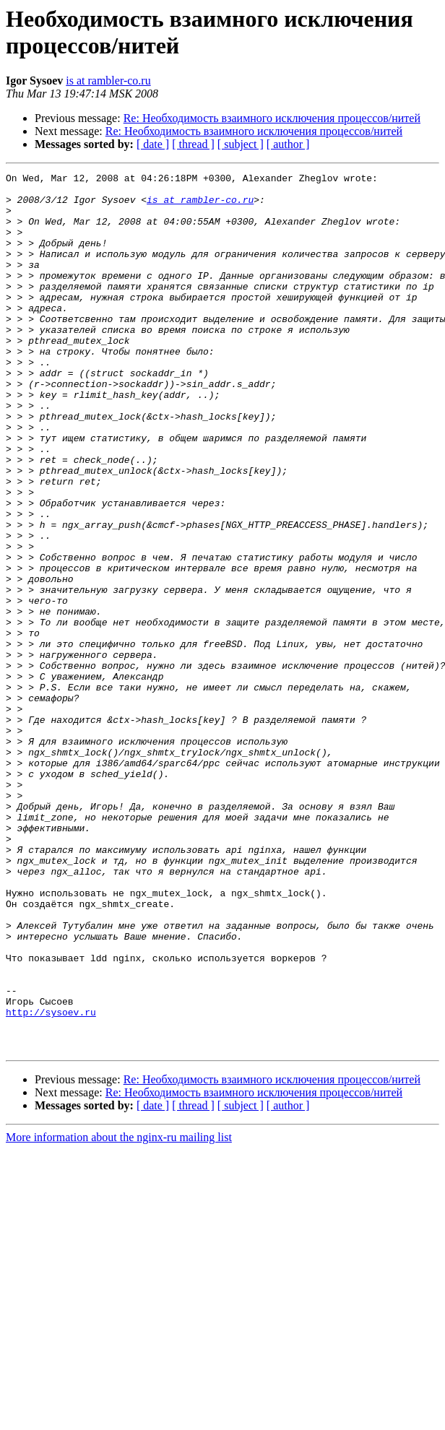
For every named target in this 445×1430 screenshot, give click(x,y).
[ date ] (153, 144)
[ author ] (288, 144)
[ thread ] (193, 144)
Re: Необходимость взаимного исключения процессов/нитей (272, 118)
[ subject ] (240, 144)
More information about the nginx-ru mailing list (119, 1312)
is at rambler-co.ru (108, 80)
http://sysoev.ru (51, 1180)
